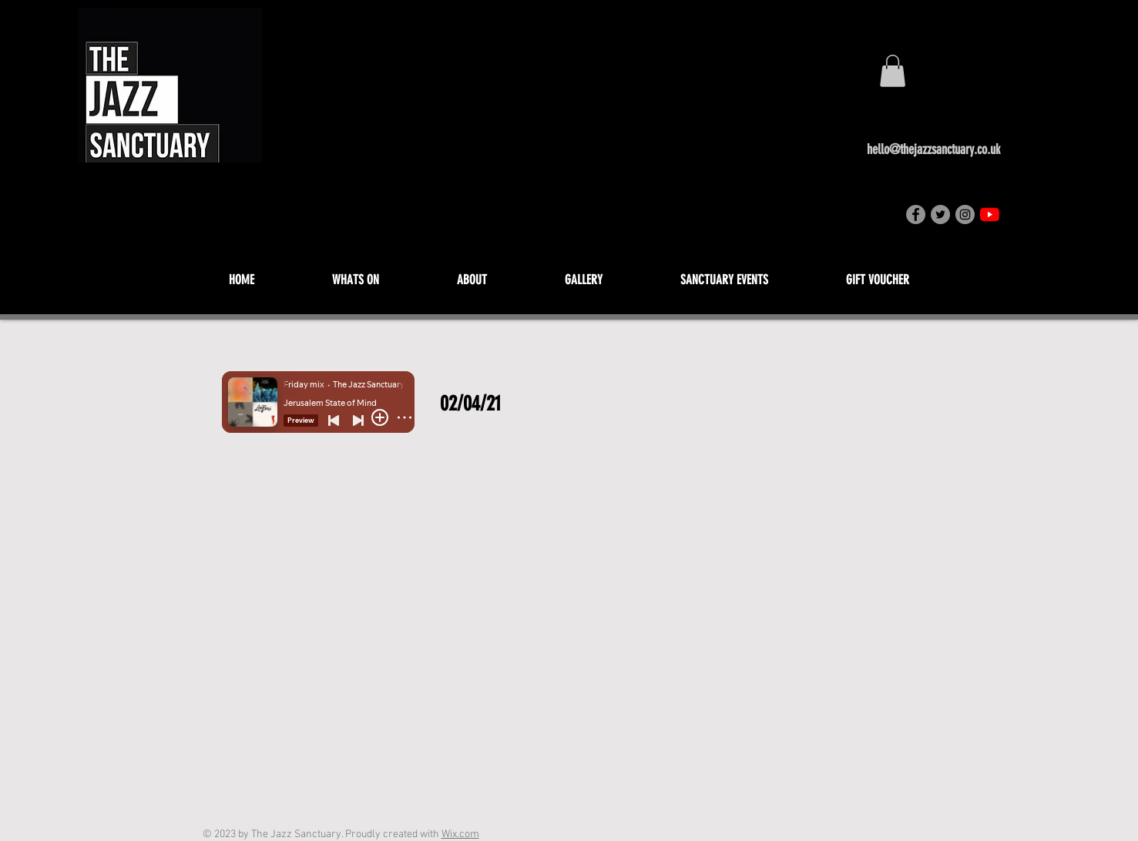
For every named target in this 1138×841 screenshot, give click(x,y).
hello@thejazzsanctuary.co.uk (933, 149)
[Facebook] (915, 214)
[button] (892, 71)
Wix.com (460, 834)
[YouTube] (989, 214)
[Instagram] (965, 214)
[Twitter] (940, 214)
